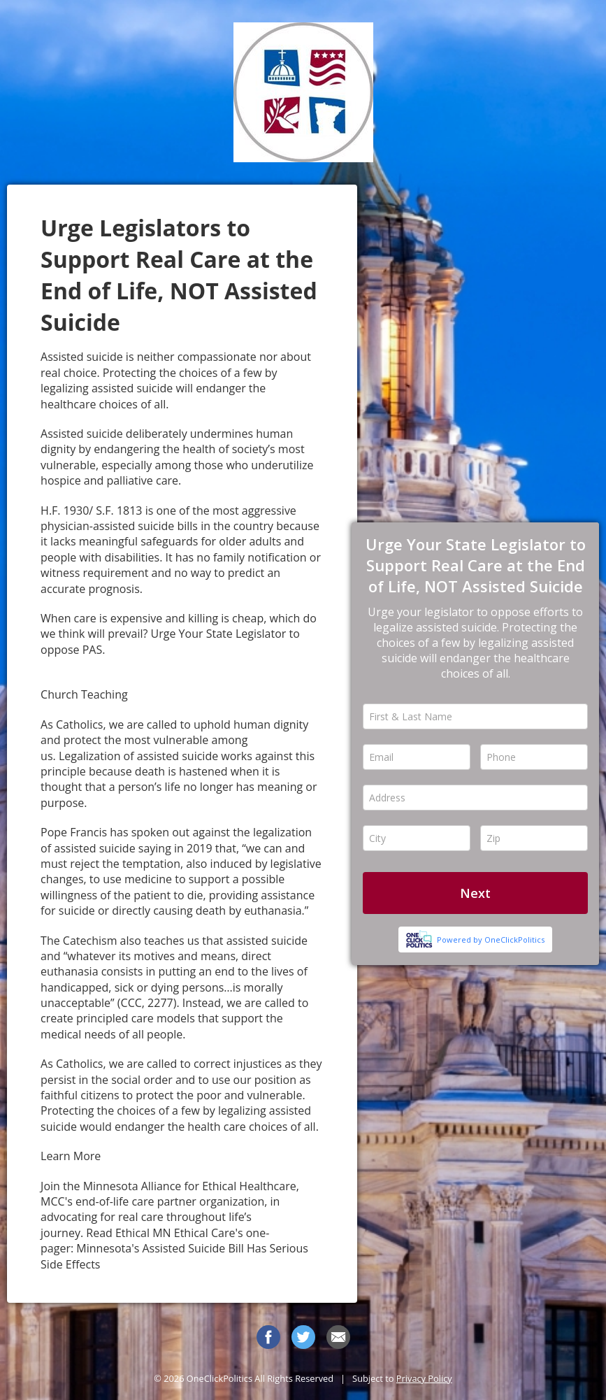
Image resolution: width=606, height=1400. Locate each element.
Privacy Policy (424, 1378)
